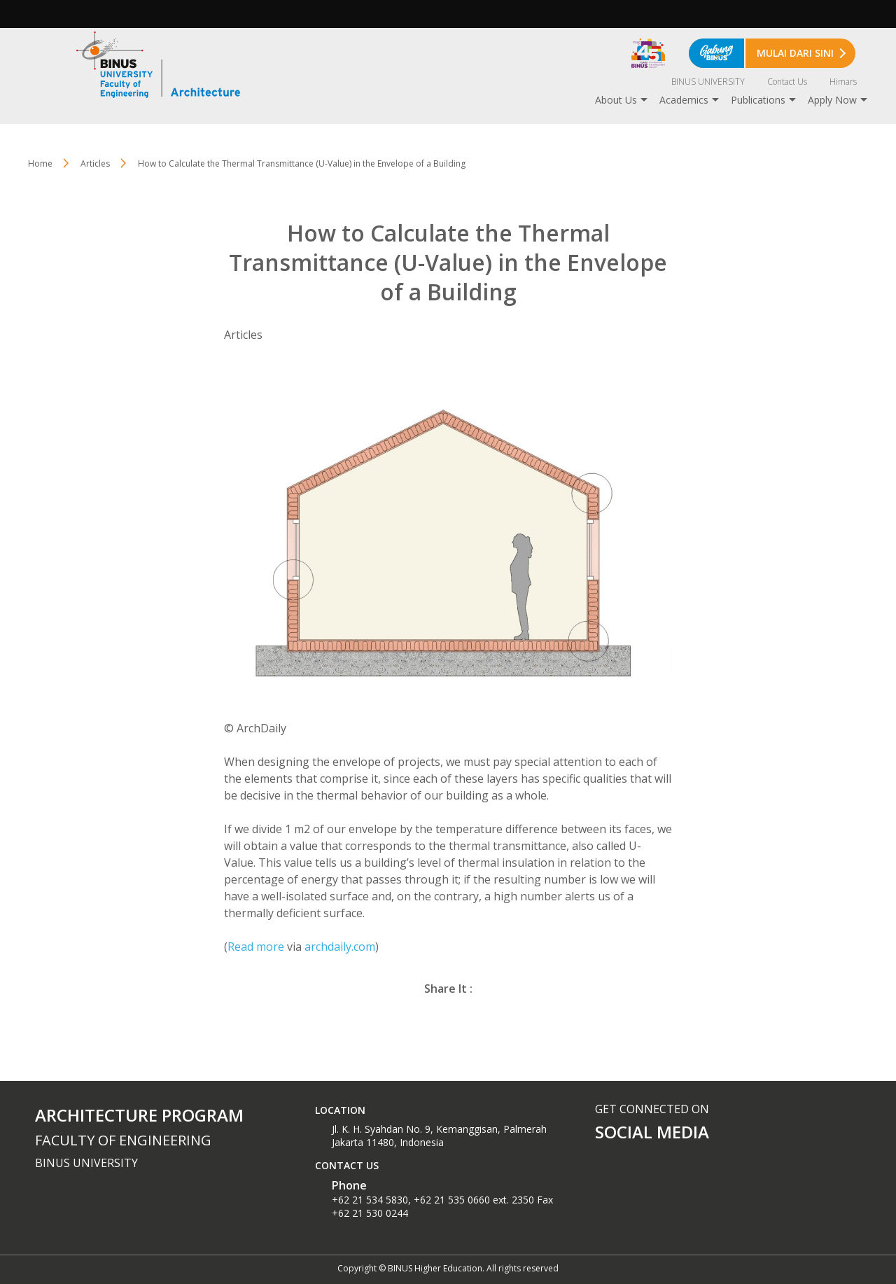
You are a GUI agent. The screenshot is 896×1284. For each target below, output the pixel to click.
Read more (255, 946)
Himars (843, 82)
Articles (95, 163)
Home (40, 163)
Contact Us (787, 82)
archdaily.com (339, 946)
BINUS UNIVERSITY (708, 82)
